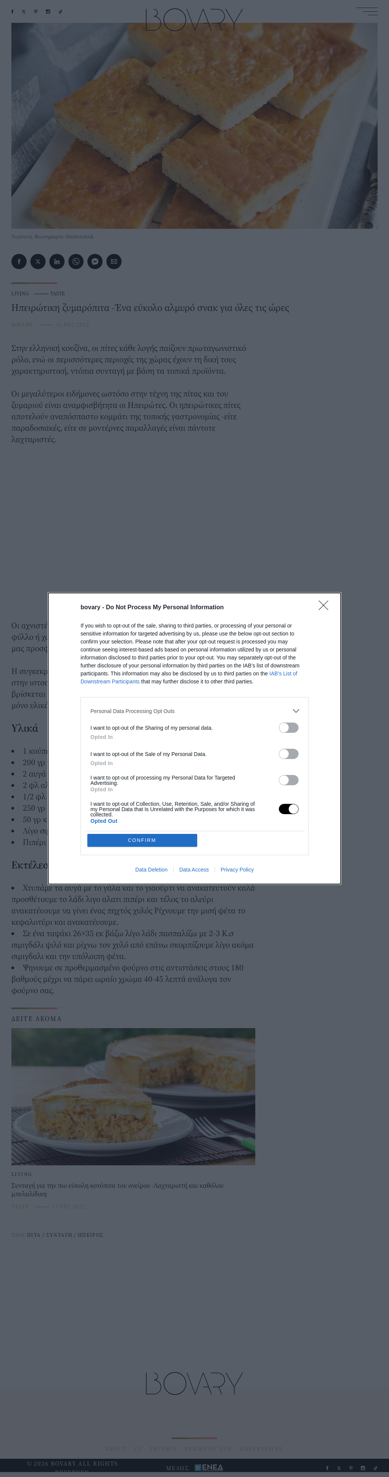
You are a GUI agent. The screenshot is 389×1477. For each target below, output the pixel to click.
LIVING (20, 293)
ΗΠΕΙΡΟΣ (91, 1234)
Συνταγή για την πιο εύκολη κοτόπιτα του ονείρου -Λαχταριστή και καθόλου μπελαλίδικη (117, 1189)
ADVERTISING (262, 1448)
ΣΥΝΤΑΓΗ (59, 1234)
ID (138, 1448)
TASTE (57, 293)
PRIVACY (163, 1448)
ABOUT (116, 1448)
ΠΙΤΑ (34, 1234)
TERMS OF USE (208, 1448)
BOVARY (22, 324)
